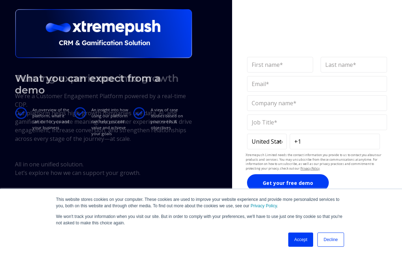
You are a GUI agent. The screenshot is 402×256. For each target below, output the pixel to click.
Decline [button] (330, 239)
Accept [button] (300, 239)
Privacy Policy (264, 205)
